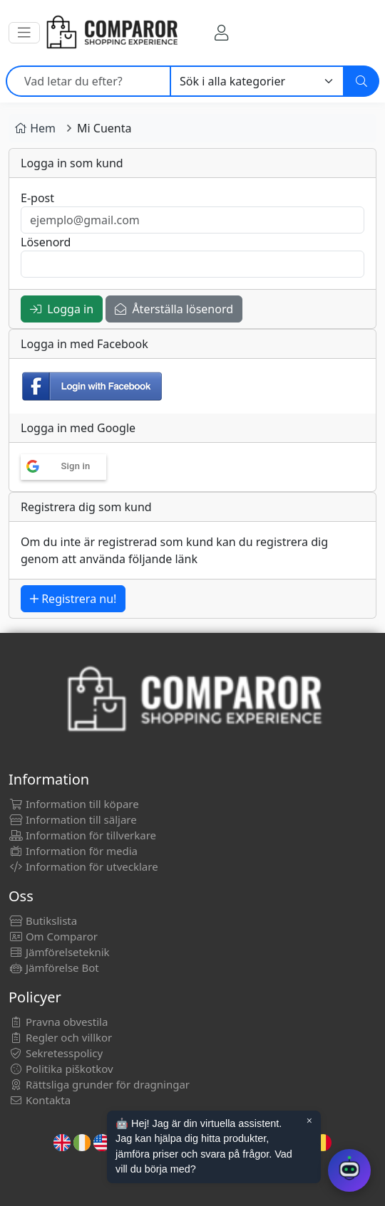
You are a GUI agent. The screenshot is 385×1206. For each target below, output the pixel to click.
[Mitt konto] (221, 32)
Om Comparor (53, 936)
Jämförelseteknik (59, 952)
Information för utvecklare (83, 866)
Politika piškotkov (61, 1068)
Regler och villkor (60, 1037)
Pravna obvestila (58, 1021)
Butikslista (43, 920)
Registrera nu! (73, 599)
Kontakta (40, 1100)
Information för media (73, 851)
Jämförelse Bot (54, 967)
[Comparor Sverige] (111, 32)
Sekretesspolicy (56, 1053)
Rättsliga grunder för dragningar (99, 1084)
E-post (37, 198)
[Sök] (361, 81)
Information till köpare (74, 804)
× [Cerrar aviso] (309, 1120)
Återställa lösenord (174, 309)
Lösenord (46, 242)
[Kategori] (257, 81)
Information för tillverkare (82, 835)
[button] (24, 32)
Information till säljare (73, 819)
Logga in (61, 309)
